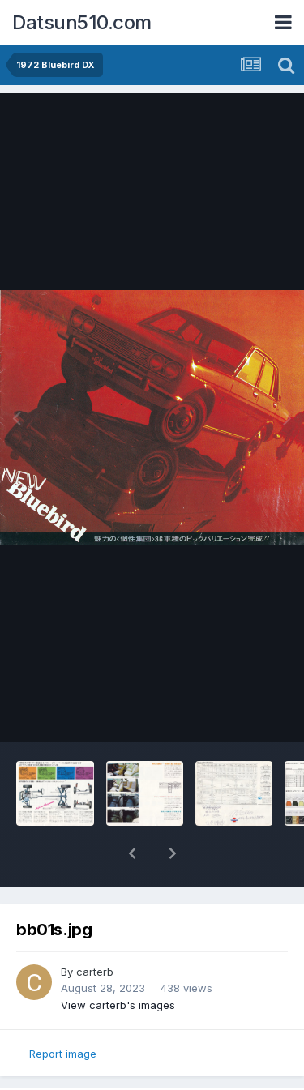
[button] (132, 853)
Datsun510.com (82, 22)
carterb (94, 971)
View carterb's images (118, 1004)
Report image (62, 1053)
